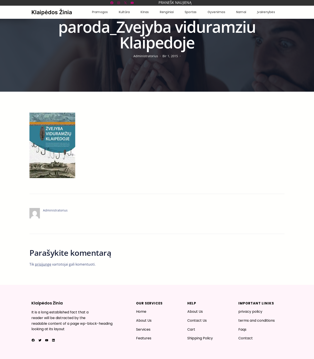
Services (143, 329)
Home (141, 311)
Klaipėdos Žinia (51, 12)
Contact (245, 338)
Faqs (242, 329)
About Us (144, 320)
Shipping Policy (200, 338)
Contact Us (197, 320)
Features (143, 338)
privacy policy (250, 311)
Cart (191, 329)
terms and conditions (256, 320)
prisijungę (43, 264)
